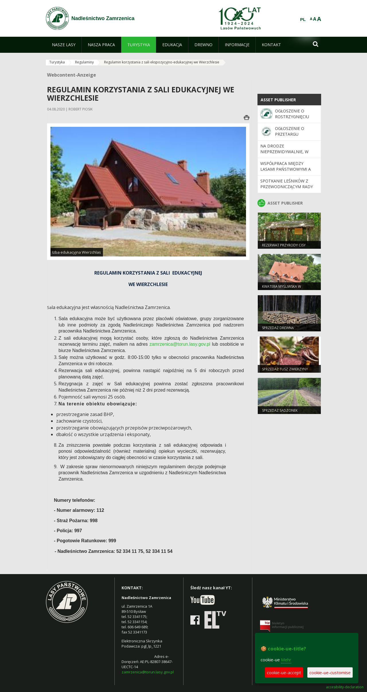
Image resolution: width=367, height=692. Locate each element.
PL (303, 19)
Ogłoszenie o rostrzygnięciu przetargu (292, 116)
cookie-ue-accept (284, 672)
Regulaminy (84, 62)
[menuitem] (63, 45)
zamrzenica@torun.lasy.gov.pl (179, 344)
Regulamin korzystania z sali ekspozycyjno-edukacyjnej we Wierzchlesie (161, 62)
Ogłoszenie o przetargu (289, 131)
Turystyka (57, 62)
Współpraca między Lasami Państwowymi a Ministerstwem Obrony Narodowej (286, 172)
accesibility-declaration (345, 687)
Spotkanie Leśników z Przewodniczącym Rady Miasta (286, 186)
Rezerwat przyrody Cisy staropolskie (284, 247)
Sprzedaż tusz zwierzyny (285, 369)
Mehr (286, 659)
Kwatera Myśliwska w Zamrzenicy (281, 289)
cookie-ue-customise (330, 672)
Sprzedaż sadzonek (280, 410)
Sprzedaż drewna (278, 327)
